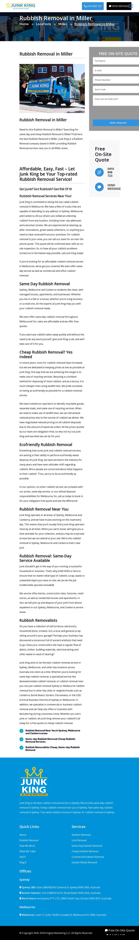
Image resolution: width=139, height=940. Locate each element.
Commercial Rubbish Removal (88, 856)
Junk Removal (79, 840)
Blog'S (22, 862)
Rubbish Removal (28, 840)
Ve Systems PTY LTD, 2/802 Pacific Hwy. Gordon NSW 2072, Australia (65, 898)
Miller (62, 24)
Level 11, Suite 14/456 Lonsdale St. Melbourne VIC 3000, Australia (62, 914)
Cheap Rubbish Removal (85, 851)
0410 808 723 (92, 6)
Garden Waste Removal (84, 862)
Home (24, 24)
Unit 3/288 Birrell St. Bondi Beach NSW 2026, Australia (59, 892)
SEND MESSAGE (119, 6)
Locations (43, 24)
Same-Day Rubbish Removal (87, 845)
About (22, 834)
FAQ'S (22, 856)
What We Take (27, 851)
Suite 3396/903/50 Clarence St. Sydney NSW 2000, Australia (59, 887)
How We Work (27, 845)
